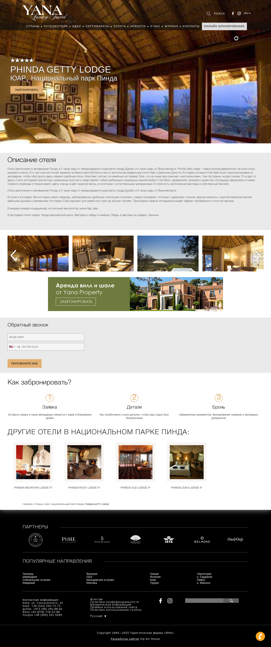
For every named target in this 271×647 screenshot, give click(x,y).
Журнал (171, 26)
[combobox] (14, 346)
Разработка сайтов (125, 638)
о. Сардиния (204, 576)
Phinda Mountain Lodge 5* (33, 487)
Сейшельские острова (36, 579)
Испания (155, 576)
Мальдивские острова (100, 579)
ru (246, 13)
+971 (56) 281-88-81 (48, 608)
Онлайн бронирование (224, 26)
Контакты (191, 26)
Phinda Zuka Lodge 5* (186, 487)
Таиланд (28, 573)
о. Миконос (204, 582)
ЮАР (18, 78)
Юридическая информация (111, 605)
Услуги (119, 26)
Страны (32, 26)
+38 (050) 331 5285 (48, 614)
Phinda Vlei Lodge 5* (135, 487)
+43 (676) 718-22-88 (45, 611)
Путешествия (56, 26)
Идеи (76, 26)
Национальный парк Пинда (74, 78)
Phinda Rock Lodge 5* (84, 487)
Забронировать (26, 89)
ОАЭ (89, 576)
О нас (155, 26)
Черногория (204, 573)
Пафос (201, 579)
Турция (154, 582)
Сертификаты (97, 26)
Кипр (153, 579)
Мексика (91, 582)
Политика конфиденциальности (114, 602)
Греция (154, 573)
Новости (138, 26)
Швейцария (30, 576)
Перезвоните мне (24, 363)
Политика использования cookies (116, 610)
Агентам (96, 599)
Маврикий (29, 582)
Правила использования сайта (113, 607)
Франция (91, 573)
